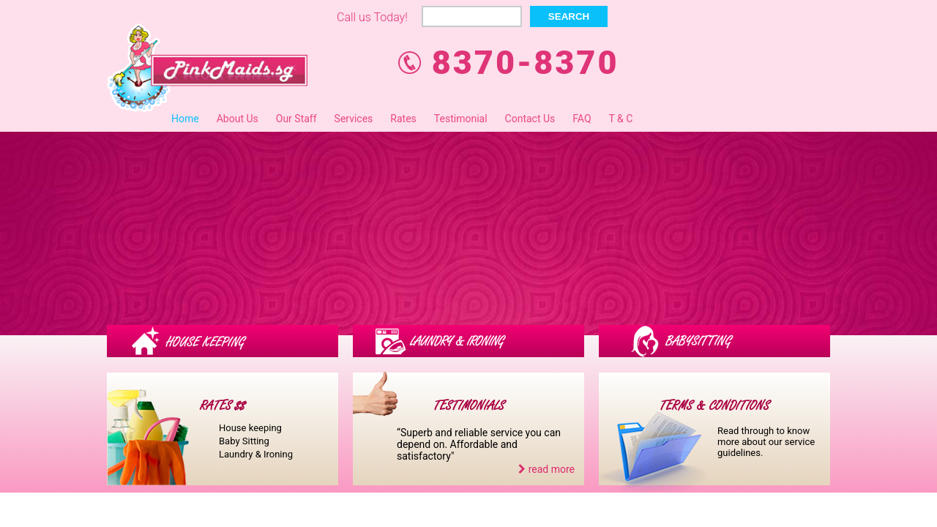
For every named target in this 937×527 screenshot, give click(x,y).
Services (354, 118)
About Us (237, 118)
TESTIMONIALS (468, 406)
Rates (403, 118)
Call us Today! (372, 17)
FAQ (581, 118)
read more (546, 469)
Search (568, 16)
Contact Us (530, 118)
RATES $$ (222, 406)
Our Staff (296, 118)
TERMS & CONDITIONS (714, 406)
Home (185, 118)
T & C (621, 118)
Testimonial (461, 118)
